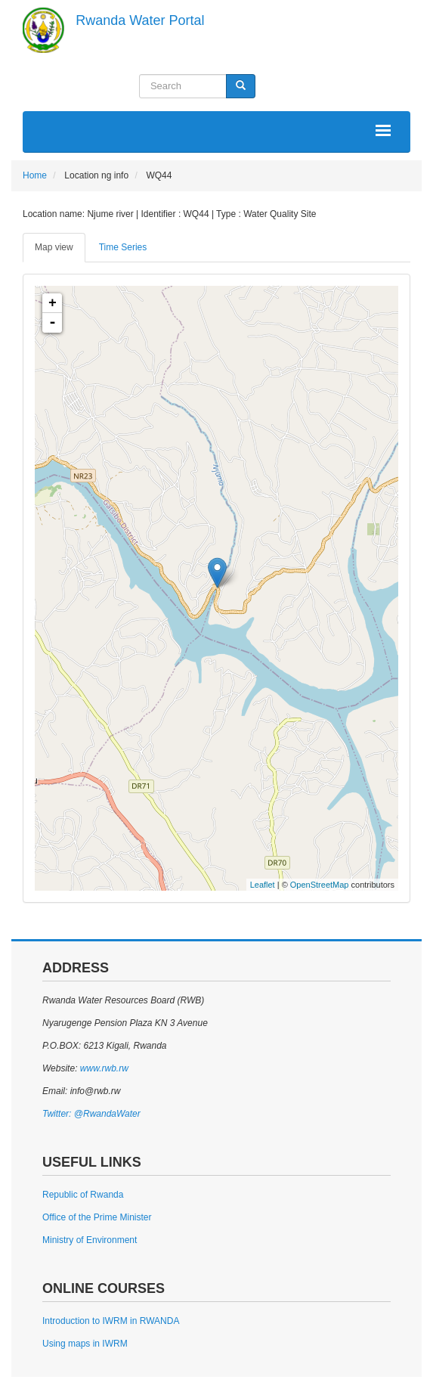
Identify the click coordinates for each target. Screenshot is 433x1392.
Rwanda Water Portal (140, 20)
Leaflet (262, 884)
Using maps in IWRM (85, 1343)
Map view (54, 247)
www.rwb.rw (102, 1068)
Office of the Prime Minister (97, 1217)
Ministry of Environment (89, 1240)
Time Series (123, 247)
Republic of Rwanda (82, 1194)
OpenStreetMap (319, 884)
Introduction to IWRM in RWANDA (110, 1321)
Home (35, 175)
